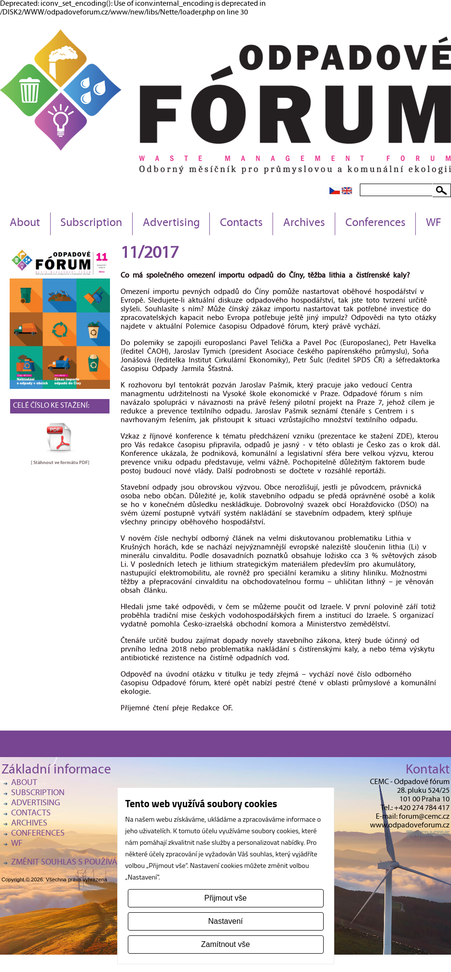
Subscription (91, 223)
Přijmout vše (225, 898)
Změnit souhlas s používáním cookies (88, 863)
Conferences (375, 223)
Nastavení (225, 921)
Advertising (171, 223)
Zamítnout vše (225, 944)
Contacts (241, 223)
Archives (304, 223)
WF (433, 223)
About (25, 223)
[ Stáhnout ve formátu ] (60, 463)
